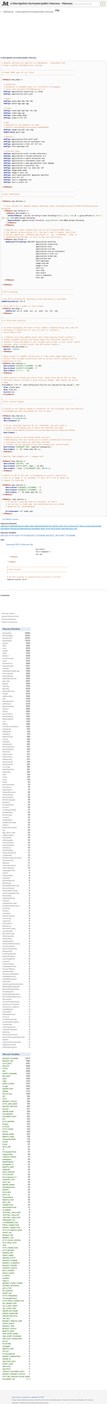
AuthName (16, 734)
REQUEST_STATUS (16, 1328)
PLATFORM (16, 1344)
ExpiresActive (16, 663)
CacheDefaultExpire (16, 1029)
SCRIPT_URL (16, 1232)
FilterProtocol (16, 757)
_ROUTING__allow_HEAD (16, 1212)
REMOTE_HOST (16, 1200)
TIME (16, 1081)
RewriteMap (16, 896)
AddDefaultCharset (17, 526)
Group (16, 779)
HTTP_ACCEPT (16, 1174)
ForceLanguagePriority (16, 893)
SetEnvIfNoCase (67, 529)
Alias (16, 774)
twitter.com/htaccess (10, 622)
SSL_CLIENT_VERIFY (16, 1306)
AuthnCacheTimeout (16, 1034)
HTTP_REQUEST (16, 1250)
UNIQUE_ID (16, 1359)
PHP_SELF (16, 1318)
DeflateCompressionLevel (16, 858)
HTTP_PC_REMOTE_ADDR (16, 1230)
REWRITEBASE (16, 1162)
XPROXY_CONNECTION (16, 1227)
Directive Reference (9, 619)
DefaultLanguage (16, 800)
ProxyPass (16, 908)
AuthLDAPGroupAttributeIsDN (16, 1037)
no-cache (16, 1126)
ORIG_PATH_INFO (16, 1361)
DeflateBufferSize (16, 1014)
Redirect (16, 656)
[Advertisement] (53, 33)
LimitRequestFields (16, 1019)
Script (48, 529)
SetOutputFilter (16, 701)
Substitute (16, 878)
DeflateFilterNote (16, 898)
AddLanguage (16, 840)
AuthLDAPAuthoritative (16, 1002)
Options (82, 526)
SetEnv (16, 724)
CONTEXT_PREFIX (16, 1157)
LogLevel (16, 961)
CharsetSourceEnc (16, 865)
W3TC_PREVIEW (16, 1172)
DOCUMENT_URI (15, 1379)
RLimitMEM (16, 1012)
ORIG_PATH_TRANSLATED (16, 1339)
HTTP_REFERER (16, 1121)
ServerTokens (56, 529)
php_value (16, 681)
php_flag (16, 688)
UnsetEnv (16, 901)
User (75, 529)
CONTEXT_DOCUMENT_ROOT (16, 1371)
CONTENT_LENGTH (16, 1268)
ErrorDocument (73, 526)
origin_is (16, 1280)
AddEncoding (29, 526)
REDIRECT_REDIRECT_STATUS (16, 1374)
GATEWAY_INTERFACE (16, 1285)
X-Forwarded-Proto (16, 1152)
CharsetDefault (16, 860)
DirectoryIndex (16, 673)
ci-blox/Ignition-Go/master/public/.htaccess (34, 12)
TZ (16, 1149)
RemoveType (16, 815)
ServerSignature (16, 747)
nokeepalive (16, 1159)
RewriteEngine (25, 529)
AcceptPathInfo (16, 805)
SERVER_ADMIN (16, 1184)
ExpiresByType (16, 676)
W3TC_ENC (16, 1147)
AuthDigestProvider (16, 903)
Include (16, 694)
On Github (7, 519)
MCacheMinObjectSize (16, 989)
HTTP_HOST (14, 535)
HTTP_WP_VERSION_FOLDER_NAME (16, 1377)
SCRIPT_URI (16, 1293)
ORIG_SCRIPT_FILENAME (16, 1336)
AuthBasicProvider (16, 822)
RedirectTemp (16, 736)
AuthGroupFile (16, 764)
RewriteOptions (16, 749)
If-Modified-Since (16, 1187)
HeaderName (16, 820)
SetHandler (16, 772)
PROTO (16, 1131)
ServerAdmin (16, 938)
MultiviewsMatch (16, 956)
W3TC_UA (16, 1195)
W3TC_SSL (16, 1182)
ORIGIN (16, 1091)
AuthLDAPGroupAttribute (16, 1042)
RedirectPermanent (16, 827)
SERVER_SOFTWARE (16, 1311)
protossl (16, 1109)
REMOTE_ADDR (16, 1137)
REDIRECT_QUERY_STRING (16, 1283)
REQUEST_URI (52, 535)
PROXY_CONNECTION (16, 1225)
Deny (65, 526)
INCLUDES (16, 1076)
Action (16, 777)
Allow (61, 526)
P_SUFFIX (16, 1275)
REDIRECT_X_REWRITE (16, 1263)
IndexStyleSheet (16, 845)
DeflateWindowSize (16, 1047)
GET (16, 1096)
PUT (16, 1119)
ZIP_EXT (16, 1351)
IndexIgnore (16, 729)
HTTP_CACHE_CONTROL (16, 1240)
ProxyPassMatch (16, 946)
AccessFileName (16, 969)
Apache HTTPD (38, 1397)
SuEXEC (16, 1039)
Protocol (16, 807)
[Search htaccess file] (86, 4)
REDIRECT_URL (16, 1238)
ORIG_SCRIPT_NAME (16, 1333)
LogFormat (16, 921)
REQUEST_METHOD (16, 1106)
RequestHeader (95, 526)
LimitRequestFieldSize (16, 1022)
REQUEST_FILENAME (36, 535)
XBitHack (16, 863)
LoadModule (16, 855)
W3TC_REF (16, 1202)
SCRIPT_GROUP (16, 1323)
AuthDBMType (16, 1009)
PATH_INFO (16, 1192)
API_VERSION (16, 1291)
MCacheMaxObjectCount (16, 997)
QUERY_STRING (16, 1083)
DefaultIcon (16, 848)
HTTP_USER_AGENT (16, 1104)
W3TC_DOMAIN (16, 1270)
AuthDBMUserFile (16, 976)
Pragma (16, 1124)
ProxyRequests (16, 991)
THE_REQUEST (16, 1114)
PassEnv (16, 911)
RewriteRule (35, 529)
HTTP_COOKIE (16, 1129)
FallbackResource (16, 792)
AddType (55, 526)
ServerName (16, 837)
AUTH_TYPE (16, 1288)
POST (16, 1099)
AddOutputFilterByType (43, 526)
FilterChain (16, 752)
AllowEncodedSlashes (16, 974)
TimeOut (16, 817)
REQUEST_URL (16, 1235)
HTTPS (23, 535)
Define (16, 782)
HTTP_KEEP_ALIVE (16, 1243)
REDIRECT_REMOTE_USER (16, 1321)
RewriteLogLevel (16, 916)
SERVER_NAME (16, 1134)
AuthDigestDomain (16, 966)
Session (16, 739)
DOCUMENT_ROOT (16, 1116)
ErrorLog (16, 1017)
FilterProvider (16, 754)
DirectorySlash (16, 797)
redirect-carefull (16, 1273)
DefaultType (16, 883)
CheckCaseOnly (16, 936)
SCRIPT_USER (16, 1364)
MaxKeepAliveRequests (16, 986)
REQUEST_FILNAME (16, 1260)
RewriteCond (15, 529)
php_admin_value (16, 832)
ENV (16, 1071)
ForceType (16, 767)
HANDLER (16, 1169)
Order (88, 526)
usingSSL (16, 1278)
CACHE (16, 1142)
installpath (16, 1346)
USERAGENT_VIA (16, 1220)
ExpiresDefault (16, 666)
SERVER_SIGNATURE (16, 1313)
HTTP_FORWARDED (16, 1296)
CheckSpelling (16, 850)
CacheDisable (16, 931)
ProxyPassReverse (16, 954)
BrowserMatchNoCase (16, 885)
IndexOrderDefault (16, 853)
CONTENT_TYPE (16, 1179)
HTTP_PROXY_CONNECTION (16, 1301)
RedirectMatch (16, 719)
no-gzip (16, 1086)
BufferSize (16, 1032)
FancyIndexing (16, 795)
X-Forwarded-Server (16, 1298)
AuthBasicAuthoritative (16, 906)
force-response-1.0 (16, 1177)
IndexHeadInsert (16, 880)
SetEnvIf (16, 709)
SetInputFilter (16, 951)
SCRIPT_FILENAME (67, 535)
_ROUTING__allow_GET (16, 1215)
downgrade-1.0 (16, 1164)
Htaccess (26, 1397)
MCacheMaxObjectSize (16, 994)
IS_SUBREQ (16, 1210)
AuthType (16, 742)
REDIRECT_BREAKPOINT (16, 1356)
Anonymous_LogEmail (16, 1007)
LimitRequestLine (16, 1027)
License (15, 519)
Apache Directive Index (10, 616)
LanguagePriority (16, 870)
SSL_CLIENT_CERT (16, 1308)
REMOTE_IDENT (16, 1331)
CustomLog (16, 918)
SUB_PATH (16, 1369)
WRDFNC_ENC (16, 1253)
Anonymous (16, 787)
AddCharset (8, 12)
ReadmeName (16, 812)
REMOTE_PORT (16, 1349)
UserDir (16, 873)
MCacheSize (16, 999)
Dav (16, 830)
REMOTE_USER (16, 1167)
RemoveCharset (16, 888)
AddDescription (16, 835)
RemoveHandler (16, 784)
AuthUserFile (16, 744)
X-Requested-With (16, 1139)
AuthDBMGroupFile (16, 979)
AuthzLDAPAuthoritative (16, 943)
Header (16, 651)
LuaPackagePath (16, 959)
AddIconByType (16, 868)
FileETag (16, 686)
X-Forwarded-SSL (16, 1354)
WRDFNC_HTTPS (16, 1258)
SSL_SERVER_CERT (16, 1303)
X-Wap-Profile (16, 1154)
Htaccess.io (16, 1397)
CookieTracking (16, 964)
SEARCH (16, 1190)
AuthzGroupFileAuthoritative (16, 984)
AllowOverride (16, 762)
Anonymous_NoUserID (16, 1004)
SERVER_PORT (16, 1089)
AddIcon (16, 825)
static (16, 1078)
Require (16, 683)
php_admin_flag (16, 933)
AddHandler (16, 731)
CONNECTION (16, 1205)
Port (16, 721)
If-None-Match (16, 1197)
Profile (16, 1144)
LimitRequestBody (16, 810)
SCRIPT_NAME (16, 1255)
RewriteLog (16, 926)
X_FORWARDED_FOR (16, 1222)
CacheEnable (16, 1024)
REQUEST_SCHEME (16, 1265)
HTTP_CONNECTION (16, 1248)
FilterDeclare (16, 759)
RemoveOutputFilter (16, 949)
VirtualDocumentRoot (16, 726)
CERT (16, 1245)
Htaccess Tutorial (8, 614)
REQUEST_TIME (16, 1326)
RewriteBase (5, 529)
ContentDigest (16, 875)
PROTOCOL (16, 1366)
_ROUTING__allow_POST (16, 1217)
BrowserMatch (16, 716)
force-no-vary (16, 1094)
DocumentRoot (16, 843)
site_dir (16, 1341)
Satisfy (43, 529)
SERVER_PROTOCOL (16, 1316)
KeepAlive (16, 802)
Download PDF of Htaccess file (19, 544)
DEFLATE (4, 535)
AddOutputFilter (16, 769)
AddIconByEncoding (16, 890)
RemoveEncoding (16, 928)
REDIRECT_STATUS (16, 1101)
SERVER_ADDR (16, 1111)
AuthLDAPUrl (16, 923)
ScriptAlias (16, 913)
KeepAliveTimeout (16, 1044)
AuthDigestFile (16, 941)
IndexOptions (16, 789)
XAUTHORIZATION (16, 1207)
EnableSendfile (16, 971)
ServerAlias (16, 981)
